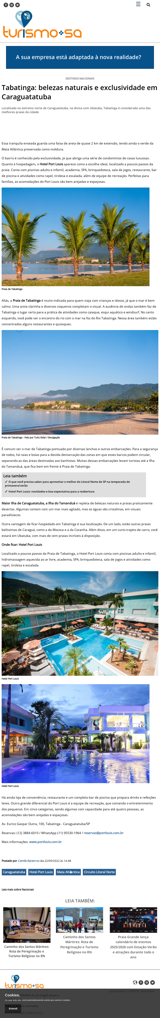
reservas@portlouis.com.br (104, 833)
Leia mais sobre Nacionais (18, 889)
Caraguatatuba (14, 872)
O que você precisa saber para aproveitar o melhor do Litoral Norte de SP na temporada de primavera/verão (67, 483)
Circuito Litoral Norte (99, 872)
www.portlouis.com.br (45, 842)
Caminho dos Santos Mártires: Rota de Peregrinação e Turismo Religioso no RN (26, 951)
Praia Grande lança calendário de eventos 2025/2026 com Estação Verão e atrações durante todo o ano (133, 947)
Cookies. (12, 995)
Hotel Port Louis (41, 872)
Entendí (13, 1008)
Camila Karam (26, 861)
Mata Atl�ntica (68, 872)
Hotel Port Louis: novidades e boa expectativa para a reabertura (51, 491)
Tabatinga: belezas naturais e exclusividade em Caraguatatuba (79, 92)
